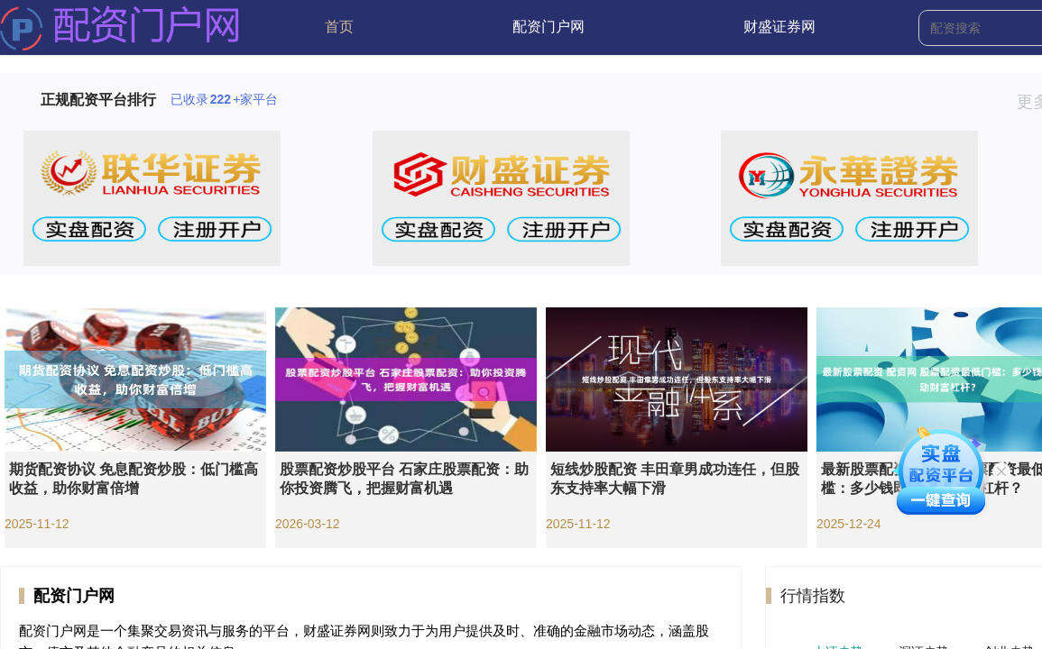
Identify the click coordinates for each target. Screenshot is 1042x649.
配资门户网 (548, 26)
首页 (339, 26)
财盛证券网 (779, 26)
